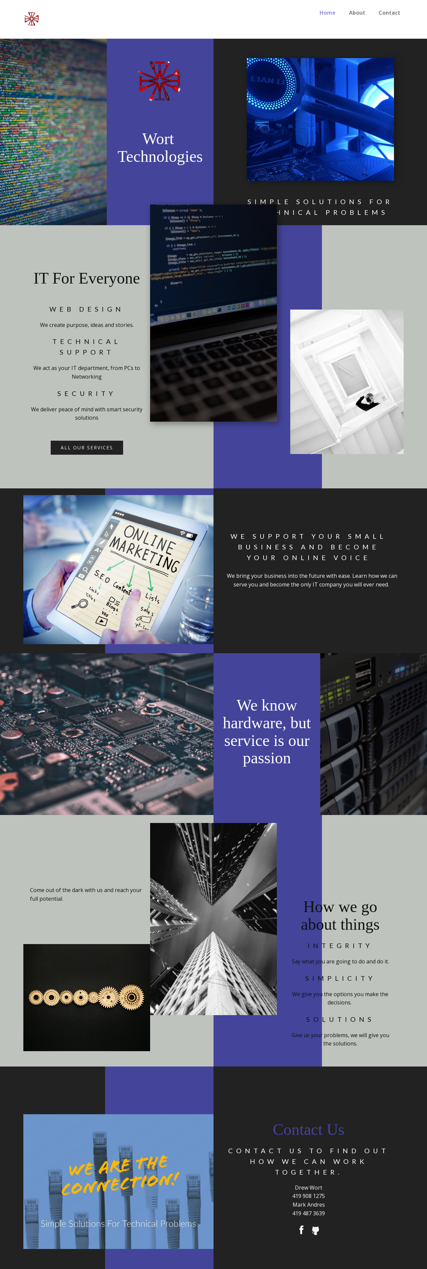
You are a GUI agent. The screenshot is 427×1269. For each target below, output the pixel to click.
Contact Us (309, 1129)
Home (328, 12)
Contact (389, 12)
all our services (87, 447)
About (357, 12)
